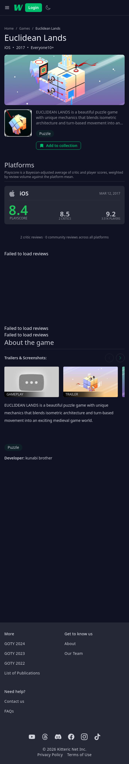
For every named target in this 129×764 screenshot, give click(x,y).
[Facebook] (71, 737)
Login (33, 7)
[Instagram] (84, 737)
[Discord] (58, 737)
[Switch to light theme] (48, 7)
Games (24, 28)
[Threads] (45, 737)
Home (9, 28)
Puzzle (45, 133)
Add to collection (58, 145)
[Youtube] (32, 737)
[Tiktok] (97, 737)
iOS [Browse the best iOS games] (7, 47)
